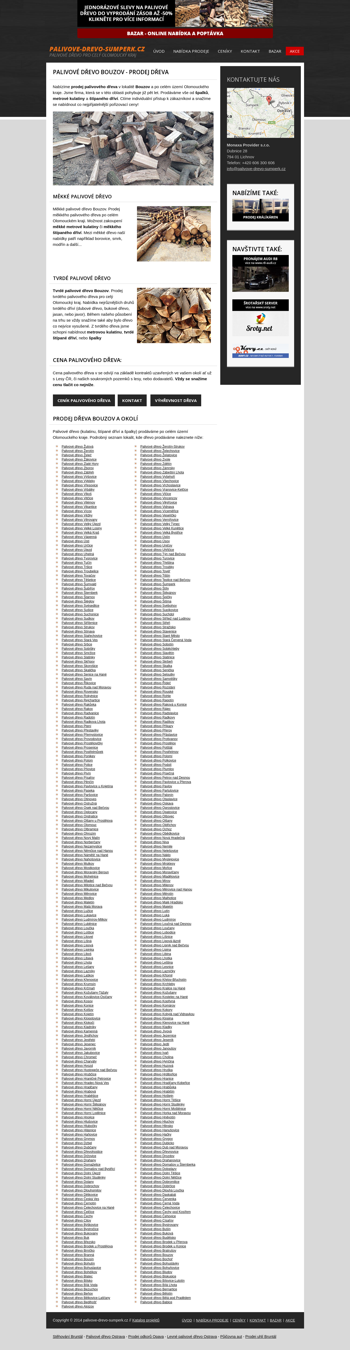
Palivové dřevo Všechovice (159, 481)
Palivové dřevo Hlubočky (79, 1126)
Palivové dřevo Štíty (154, 588)
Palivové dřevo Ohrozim (79, 833)
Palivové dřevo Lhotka (156, 958)
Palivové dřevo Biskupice (158, 1276)
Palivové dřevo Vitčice (77, 498)
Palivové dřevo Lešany (78, 967)
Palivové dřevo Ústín (155, 537)
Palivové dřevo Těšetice (79, 580)
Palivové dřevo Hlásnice (79, 1130)
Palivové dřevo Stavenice (158, 631)
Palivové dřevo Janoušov (158, 1048)
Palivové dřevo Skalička (79, 670)
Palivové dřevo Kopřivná (157, 1001)
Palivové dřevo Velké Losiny (82, 528)
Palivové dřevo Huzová (157, 1066)
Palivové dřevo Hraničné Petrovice (86, 1078)
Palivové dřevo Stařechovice (82, 636)
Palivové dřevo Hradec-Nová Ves (85, 1083)
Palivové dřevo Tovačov (79, 575)
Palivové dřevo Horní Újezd (81, 1100)
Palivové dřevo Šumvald (79, 584)
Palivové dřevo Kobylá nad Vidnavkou (167, 1014)
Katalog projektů (145, 1320)
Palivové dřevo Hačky (155, 1134)
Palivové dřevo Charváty (79, 1061)
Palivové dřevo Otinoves (79, 799)
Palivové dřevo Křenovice (80, 980)
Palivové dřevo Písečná (157, 773)
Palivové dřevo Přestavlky (80, 730)
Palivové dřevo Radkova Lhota (84, 722)
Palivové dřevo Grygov (156, 1139)
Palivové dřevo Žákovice (79, 459)
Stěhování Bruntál (68, 1336)
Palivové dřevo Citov (76, 1220)
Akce (295, 51)
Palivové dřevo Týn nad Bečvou (163, 554)
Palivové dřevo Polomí (156, 756)
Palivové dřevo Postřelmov (159, 752)
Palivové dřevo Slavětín (157, 653)
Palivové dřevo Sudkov (78, 618)
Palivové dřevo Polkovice (158, 760)
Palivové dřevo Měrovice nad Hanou (166, 889)
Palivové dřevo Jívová (156, 1031)
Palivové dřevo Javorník (79, 1048)
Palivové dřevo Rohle (155, 696)
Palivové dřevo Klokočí (78, 1023)
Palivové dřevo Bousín (78, 1259)
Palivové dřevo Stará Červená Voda (166, 640)
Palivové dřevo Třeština (157, 563)
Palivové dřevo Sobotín (157, 644)
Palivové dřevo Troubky (157, 567)
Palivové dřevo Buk (75, 1238)
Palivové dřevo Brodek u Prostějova (87, 1246)
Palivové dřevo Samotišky (158, 679)
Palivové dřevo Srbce (77, 644)
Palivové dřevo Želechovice (160, 451)
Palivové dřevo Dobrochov (80, 1186)
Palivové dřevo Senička (157, 670)
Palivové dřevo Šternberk (80, 593)
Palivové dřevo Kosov (77, 1001)
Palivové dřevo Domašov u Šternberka (168, 1164)
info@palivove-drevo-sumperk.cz (256, 168)
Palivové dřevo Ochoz (156, 829)
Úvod (159, 51)
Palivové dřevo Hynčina (157, 1061)
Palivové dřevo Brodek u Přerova (163, 1242)
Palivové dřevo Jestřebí (78, 1040)
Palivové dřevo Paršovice (80, 795)
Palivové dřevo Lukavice (79, 915)
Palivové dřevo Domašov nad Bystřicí (88, 1169)
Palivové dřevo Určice (77, 545)
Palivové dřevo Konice (78, 1005)
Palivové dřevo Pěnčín (78, 782)
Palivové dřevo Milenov (157, 885)
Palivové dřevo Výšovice (79, 477)
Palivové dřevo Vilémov (78, 502)
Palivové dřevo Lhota (77, 962)
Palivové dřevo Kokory (156, 1010)
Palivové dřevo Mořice (156, 868)
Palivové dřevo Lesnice (157, 967)
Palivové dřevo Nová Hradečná (162, 838)
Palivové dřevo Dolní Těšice (160, 1173)
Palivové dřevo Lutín (155, 911)
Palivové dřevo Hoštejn (157, 1096)
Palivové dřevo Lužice (77, 911)
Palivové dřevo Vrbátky (78, 489)
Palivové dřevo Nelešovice (159, 851)
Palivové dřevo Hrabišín (157, 1091)
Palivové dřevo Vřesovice (80, 485)
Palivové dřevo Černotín (79, 1203)
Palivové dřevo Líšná (77, 941)
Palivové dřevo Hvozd (77, 1066)
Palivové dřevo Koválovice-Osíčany (87, 997)
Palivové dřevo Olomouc (79, 825)
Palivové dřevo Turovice (157, 558)
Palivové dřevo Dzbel (77, 1143)
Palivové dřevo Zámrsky (157, 468)
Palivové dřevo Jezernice (158, 1035)
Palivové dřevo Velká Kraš (80, 532)
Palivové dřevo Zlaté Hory (80, 464)
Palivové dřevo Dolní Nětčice (161, 1177)
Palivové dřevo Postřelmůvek (82, 752)
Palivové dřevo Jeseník (157, 1040)
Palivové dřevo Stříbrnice (80, 623)
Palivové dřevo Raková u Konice (163, 704)
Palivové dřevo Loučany (157, 928)
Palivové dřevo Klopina (156, 1018)
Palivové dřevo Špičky (156, 597)
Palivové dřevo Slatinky (78, 657)
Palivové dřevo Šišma (155, 601)
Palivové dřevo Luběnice (79, 924)
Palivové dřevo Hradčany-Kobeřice (165, 1083)
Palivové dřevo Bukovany (80, 1233)
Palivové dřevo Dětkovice (80, 1195)
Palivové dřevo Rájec (155, 709)
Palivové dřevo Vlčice (155, 494)
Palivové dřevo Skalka (156, 666)
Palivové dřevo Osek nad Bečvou (85, 808)
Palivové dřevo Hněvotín (157, 1117)
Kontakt (250, 51)
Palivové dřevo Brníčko (78, 1250)
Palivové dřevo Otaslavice (159, 799)
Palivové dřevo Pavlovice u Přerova (165, 782)
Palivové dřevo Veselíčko (158, 515)
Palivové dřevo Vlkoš (77, 494)
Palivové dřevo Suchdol (157, 614)
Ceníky (225, 51)
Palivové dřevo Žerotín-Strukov (162, 446)
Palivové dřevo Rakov (77, 709)
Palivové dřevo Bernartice (158, 1289)
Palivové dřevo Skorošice (80, 666)
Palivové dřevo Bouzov (156, 1255)
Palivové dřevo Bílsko (77, 1281)
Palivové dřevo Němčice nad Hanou (87, 851)
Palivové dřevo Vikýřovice (158, 502)
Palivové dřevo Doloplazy (158, 1169)
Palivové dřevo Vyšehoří (157, 477)
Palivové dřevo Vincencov (158, 498)
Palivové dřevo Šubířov (78, 588)
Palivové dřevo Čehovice (158, 1216)
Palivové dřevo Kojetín (78, 1014)
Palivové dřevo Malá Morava (82, 907)
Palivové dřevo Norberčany (81, 842)
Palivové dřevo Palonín (157, 795)
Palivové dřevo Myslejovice (159, 859)
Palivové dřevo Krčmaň (78, 988)
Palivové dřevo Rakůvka (79, 704)
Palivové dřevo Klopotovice (81, 1018)
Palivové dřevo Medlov (78, 898)
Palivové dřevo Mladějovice (159, 876)
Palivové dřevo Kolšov (77, 1010)
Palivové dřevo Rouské (157, 692)
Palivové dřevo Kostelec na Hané (164, 997)
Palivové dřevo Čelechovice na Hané (88, 1207)
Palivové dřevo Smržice (78, 653)
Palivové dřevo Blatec (77, 1276)
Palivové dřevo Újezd (77, 550)
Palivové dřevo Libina (155, 954)
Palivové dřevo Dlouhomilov (82, 1190)
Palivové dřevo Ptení (76, 726)
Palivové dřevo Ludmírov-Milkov (84, 919)
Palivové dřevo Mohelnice (80, 876)
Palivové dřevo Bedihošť (79, 1302)
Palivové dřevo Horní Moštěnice (163, 1109)
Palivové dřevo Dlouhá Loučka (162, 1190)
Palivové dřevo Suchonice (80, 614)
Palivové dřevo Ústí (75, 541)
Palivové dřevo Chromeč (79, 1057)
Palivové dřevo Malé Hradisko (161, 902)
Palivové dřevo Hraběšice (80, 1096)
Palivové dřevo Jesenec (79, 1044)
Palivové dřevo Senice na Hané (84, 674)
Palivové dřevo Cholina (157, 1057)
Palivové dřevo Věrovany (80, 520)
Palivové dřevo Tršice (77, 567)
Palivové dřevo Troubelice (80, 571)
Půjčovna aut (231, 1336)
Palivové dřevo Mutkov (78, 864)
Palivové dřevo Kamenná (80, 1031)
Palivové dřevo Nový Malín (81, 838)
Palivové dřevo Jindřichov (80, 1035)
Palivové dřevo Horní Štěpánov (84, 1104)
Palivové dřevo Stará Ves (80, 640)
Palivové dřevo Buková (156, 1233)
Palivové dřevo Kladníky (79, 1027)
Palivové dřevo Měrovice (79, 894)
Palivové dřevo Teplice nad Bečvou (165, 580)
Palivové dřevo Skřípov (78, 661)
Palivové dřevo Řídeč (155, 683)
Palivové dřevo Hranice (157, 1078)
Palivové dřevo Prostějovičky (82, 743)
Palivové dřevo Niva (154, 842)
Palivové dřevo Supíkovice (159, 610)
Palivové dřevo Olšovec (157, 816)
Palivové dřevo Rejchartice (81, 700)
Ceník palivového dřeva (83, 400)
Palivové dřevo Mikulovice (80, 889)
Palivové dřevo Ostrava (105, 1336)
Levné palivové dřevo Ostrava (192, 1336)
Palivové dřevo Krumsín (79, 984)
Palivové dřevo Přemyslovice (82, 735)
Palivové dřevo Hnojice (78, 1117)
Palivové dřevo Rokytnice (80, 696)
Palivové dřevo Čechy (77, 1216)
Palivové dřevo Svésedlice (80, 606)
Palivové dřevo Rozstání (157, 687)
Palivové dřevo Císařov (157, 1220)
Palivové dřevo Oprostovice (160, 808)
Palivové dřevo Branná (78, 1255)
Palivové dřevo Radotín (78, 717)
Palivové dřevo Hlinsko (156, 1126)
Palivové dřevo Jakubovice (81, 1053)
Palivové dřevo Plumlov (157, 769)
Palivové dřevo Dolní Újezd (81, 1173)
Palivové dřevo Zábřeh (78, 472)
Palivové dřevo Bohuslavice (81, 1268)
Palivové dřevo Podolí (156, 765)
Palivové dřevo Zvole (155, 459)
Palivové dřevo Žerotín (78, 451)
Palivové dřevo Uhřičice (157, 550)
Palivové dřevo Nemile (156, 846)
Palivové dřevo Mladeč (78, 881)
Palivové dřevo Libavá (77, 958)
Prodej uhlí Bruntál (260, 1336)
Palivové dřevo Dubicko (157, 1143)
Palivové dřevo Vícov (77, 511)
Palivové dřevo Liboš (77, 954)
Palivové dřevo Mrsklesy (157, 864)
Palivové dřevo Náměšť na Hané (85, 855)
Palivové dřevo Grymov (78, 1139)
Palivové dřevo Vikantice (79, 507)
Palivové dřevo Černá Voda (159, 1203)
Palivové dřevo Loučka (78, 928)
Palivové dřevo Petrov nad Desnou (165, 778)
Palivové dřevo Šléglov (78, 601)
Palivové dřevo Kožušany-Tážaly (85, 992)
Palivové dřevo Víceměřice (159, 511)
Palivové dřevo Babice (156, 1302)
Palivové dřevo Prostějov (158, 743)
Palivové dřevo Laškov (78, 975)
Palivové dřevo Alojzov (78, 1306)
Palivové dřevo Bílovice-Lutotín (162, 1281)
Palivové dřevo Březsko (78, 1242)
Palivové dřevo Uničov (156, 545)
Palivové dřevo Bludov (156, 1272)
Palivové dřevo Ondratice (80, 816)
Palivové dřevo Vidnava (157, 507)
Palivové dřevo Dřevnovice (159, 1152)
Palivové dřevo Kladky (156, 1027)
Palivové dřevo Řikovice (79, 683)
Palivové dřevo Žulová (77, 446)
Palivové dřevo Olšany (156, 821)
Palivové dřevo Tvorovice (80, 558)
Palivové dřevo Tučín (77, 563)
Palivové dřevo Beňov (77, 1293)
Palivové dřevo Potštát (156, 747)
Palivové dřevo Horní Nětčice (82, 1109)
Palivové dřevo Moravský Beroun (85, 872)
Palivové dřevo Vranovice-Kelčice (164, 489)
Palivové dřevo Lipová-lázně (160, 941)
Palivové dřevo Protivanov (159, 739)
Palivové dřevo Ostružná (79, 803)
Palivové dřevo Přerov (156, 730)
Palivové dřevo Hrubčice (79, 1074)
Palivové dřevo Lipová (77, 945)
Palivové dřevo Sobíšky (78, 649)
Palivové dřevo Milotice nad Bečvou (87, 885)
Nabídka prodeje (191, 51)
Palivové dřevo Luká (154, 915)
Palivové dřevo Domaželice (81, 1164)
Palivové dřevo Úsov (155, 541)
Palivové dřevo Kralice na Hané (162, 988)
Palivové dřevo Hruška (156, 1070)
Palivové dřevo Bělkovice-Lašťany (86, 1298)
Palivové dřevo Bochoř (156, 1259)
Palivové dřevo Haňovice (79, 1134)
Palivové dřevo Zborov (78, 468)
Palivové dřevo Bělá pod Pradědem (165, 1298)
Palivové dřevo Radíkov (157, 722)
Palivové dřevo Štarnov (78, 597)
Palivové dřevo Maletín (78, 902)
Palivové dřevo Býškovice (80, 1225)
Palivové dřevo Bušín (155, 1229)
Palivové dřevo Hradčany (80, 1087)
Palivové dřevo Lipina (155, 950)
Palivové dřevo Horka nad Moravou (165, 1113)
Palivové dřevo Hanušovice (159, 1130)
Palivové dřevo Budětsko (158, 1238)
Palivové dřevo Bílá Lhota (158, 1285)
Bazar (275, 51)
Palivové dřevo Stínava (78, 631)
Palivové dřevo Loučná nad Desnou (165, 924)
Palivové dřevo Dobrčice (157, 1186)
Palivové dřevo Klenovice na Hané (165, 1023)
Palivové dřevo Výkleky (78, 481)
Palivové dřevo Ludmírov (158, 919)
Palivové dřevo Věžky (77, 515)
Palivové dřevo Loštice (78, 932)
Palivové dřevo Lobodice (158, 932)
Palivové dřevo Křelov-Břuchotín (163, 980)
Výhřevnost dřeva (176, 400)
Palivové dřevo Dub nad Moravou (164, 1147)
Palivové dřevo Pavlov (156, 786)
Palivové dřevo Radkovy (157, 717)
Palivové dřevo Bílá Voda (80, 1285)
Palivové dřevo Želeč (77, 455)
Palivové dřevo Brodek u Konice (163, 1246)
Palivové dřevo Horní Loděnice (84, 1113)
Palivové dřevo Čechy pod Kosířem (165, 1212)
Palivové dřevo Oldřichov (158, 825)
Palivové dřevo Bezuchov (80, 1289)
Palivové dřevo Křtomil (156, 975)
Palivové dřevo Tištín (155, 575)
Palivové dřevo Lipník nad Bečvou (164, 945)
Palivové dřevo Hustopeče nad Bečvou (89, 1070)
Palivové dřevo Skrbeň (156, 661)
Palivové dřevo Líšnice (156, 937)
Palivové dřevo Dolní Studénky (84, 1177)
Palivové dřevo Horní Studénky (162, 1104)
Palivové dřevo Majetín (156, 907)
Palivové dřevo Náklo (155, 855)
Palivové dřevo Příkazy (156, 726)
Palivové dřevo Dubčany (79, 1147)
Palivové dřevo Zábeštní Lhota (162, 472)
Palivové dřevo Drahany (79, 1160)
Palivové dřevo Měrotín (157, 894)
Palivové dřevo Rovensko (80, 692)
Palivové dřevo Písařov (78, 778)
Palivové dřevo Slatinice (157, 657)
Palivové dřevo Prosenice (80, 747)
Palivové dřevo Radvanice (80, 713)
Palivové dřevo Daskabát (158, 1195)
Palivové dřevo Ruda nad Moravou (86, 687)
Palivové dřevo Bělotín (156, 1293)
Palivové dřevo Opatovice (158, 812)
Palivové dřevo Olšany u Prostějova (87, 821)
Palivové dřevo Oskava (157, 803)
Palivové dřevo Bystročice (80, 1229)
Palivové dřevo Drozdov (157, 1156)
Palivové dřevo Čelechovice (160, 1207)
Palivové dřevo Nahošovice (81, 859)
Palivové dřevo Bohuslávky (159, 1263)
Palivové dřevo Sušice (77, 610)
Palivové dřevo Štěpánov (158, 593)
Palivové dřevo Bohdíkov (79, 1272)
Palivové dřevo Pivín (76, 773)
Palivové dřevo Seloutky (157, 674)
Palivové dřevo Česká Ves (80, 1199)
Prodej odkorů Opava (146, 1336)
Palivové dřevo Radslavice (159, 713)
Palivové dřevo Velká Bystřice (161, 532)
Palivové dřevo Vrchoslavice (160, 485)
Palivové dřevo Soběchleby (159, 649)
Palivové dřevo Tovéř (155, 571)
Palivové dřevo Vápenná (79, 537)
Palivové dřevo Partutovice (159, 790)
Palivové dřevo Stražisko (158, 627)
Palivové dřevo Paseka (78, 790)
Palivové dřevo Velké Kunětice (162, 528)
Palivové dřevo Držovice (79, 1156)
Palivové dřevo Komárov (157, 1005)
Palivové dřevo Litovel (77, 937)
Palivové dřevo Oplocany (80, 812)
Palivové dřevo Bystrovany (159, 1225)
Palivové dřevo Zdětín (156, 464)
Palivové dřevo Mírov (155, 881)
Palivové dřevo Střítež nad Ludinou (165, 618)
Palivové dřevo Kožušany (158, 992)
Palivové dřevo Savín (77, 679)
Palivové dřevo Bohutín (78, 1263)
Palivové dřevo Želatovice (158, 455)
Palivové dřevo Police (77, 765)
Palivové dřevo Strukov (78, 627)
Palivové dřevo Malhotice (158, 898)
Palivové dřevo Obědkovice (159, 833)
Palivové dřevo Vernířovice (159, 520)
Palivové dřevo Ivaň (154, 1053)
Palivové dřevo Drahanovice (160, 1160)
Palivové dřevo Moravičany (159, 872)
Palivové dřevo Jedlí (154, 1044)
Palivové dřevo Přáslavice (158, 735)
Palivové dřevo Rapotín (157, 700)
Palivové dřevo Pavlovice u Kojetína (87, 786)
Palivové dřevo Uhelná (78, 554)
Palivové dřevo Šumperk (157, 584)
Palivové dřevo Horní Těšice (160, 1100)
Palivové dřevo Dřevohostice (82, 1152)
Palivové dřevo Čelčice (78, 1212)
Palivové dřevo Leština (156, 962)
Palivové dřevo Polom (77, 760)
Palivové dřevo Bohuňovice (159, 1268)
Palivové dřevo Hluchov (157, 1121)
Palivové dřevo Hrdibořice (158, 1074)
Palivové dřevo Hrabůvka (158, 1087)
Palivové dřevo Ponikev (78, 756)
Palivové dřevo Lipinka (78, 950)
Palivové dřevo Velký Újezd (81, 524)
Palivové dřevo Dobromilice (159, 1182)
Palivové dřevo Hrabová (79, 1091)
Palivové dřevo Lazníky (78, 971)
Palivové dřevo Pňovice (78, 769)
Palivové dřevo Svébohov (158, 606)
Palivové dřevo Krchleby (157, 984)
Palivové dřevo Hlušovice (80, 1121)
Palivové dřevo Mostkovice (81, 868)
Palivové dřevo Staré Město (160, 636)
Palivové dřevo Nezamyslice (82, 846)
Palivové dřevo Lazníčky (157, 971)
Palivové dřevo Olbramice (80, 829)
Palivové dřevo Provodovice (82, 739)
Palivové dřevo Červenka (158, 1199)
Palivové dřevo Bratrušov (158, 1250)
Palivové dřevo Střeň (155, 623)
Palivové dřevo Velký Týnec (160, 524)
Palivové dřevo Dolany (78, 1182)
